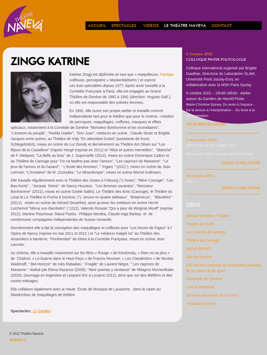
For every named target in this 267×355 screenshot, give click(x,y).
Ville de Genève (199, 257)
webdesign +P (17, 339)
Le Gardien (42, 311)
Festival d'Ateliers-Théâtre (207, 216)
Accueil (97, 26)
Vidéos (151, 26)
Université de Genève (204, 279)
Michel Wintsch (198, 248)
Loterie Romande (200, 287)
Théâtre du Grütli (200, 224)
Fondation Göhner (201, 303)
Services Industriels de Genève (212, 295)
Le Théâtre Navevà (185, 26)
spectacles (123, 26)
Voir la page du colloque (206, 123)
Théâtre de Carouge (202, 240)
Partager (167, 74)
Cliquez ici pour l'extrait (240, 162)
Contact (221, 26)
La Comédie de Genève (206, 232)
